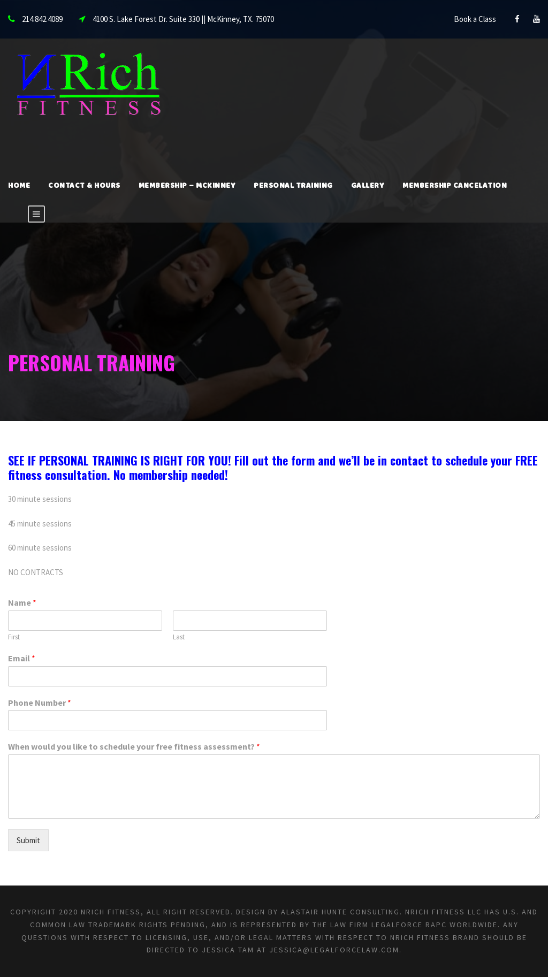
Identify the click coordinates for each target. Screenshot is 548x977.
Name (22, 602)
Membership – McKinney (187, 186)
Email (21, 658)
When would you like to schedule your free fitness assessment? (134, 746)
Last (179, 637)
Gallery (368, 186)
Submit (28, 840)
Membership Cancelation (454, 186)
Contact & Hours (84, 186)
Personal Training (293, 186)
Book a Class (475, 19)
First (14, 637)
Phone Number (39, 702)
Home (19, 186)
